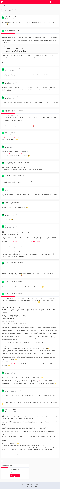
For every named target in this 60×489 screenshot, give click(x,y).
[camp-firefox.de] (1, 2)
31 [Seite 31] (10, 13)
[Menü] (58, 2)
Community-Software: (30, 486)
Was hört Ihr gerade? (10, 132)
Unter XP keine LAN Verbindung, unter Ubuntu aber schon (19, 390)
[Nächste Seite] (13, 13)
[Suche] (50, 2)
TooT (6, 18)
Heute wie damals (13, 137)
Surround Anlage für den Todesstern (14, 262)
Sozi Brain (4, 137)
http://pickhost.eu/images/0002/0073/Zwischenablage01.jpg (26, 241)
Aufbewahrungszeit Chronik (12, 17)
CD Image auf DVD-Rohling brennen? (14, 175)
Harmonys (38, 380)
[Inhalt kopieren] (56, 46)
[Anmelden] (54, 2)
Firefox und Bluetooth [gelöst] (12, 189)
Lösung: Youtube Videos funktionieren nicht (15, 68)
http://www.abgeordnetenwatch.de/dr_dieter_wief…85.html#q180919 (19, 153)
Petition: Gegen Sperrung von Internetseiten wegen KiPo (19, 146)
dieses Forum (14, 364)
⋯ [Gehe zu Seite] (7, 13)
